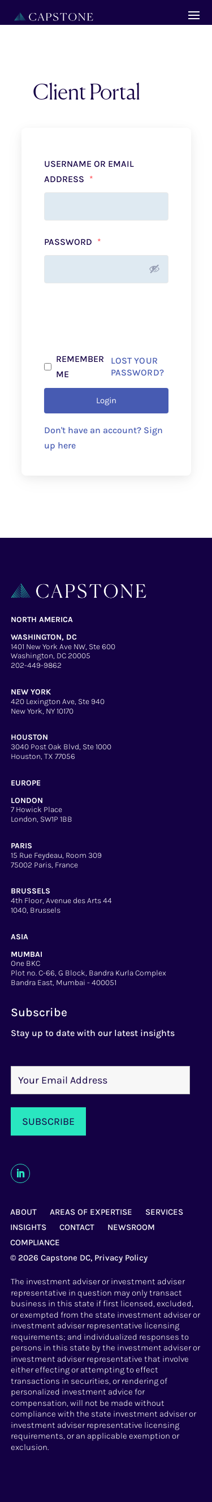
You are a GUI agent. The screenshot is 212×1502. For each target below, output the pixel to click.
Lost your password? (137, 366)
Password (72, 241)
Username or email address (89, 171)
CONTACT (76, 1227)
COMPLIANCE (35, 1242)
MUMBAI (26, 954)
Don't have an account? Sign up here (103, 438)
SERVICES (164, 1212)
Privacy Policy (121, 1258)
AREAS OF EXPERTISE (91, 1212)
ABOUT (23, 1212)
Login (106, 400)
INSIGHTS (28, 1227)
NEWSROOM (131, 1227)
